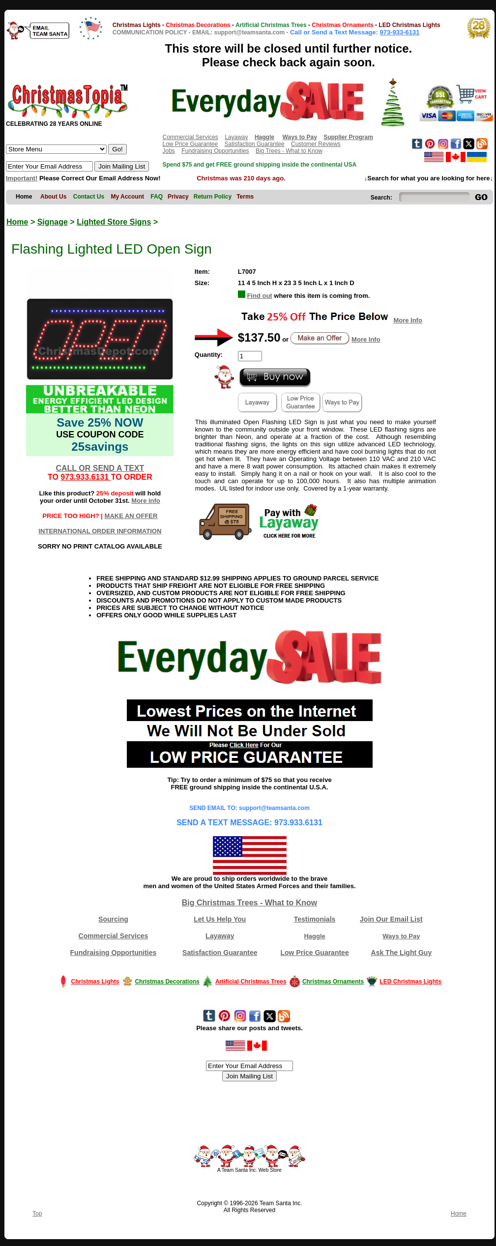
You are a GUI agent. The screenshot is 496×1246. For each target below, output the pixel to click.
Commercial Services (190, 137)
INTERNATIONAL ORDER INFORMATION (99, 531)
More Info (407, 320)
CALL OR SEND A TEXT (100, 468)
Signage (52, 222)
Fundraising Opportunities (215, 150)
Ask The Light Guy (401, 952)
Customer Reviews (316, 144)
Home (17, 222)
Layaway (236, 137)
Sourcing (113, 919)
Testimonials (315, 919)
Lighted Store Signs (114, 222)
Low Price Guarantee (190, 144)
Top (37, 1213)
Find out (259, 295)
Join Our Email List (391, 919)
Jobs (168, 150)
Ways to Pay (401, 936)
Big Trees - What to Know (289, 150)
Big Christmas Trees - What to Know (250, 902)
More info (145, 500)
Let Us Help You (220, 919)
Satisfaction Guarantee (255, 144)
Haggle (314, 936)
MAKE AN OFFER (131, 516)
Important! (21, 178)
